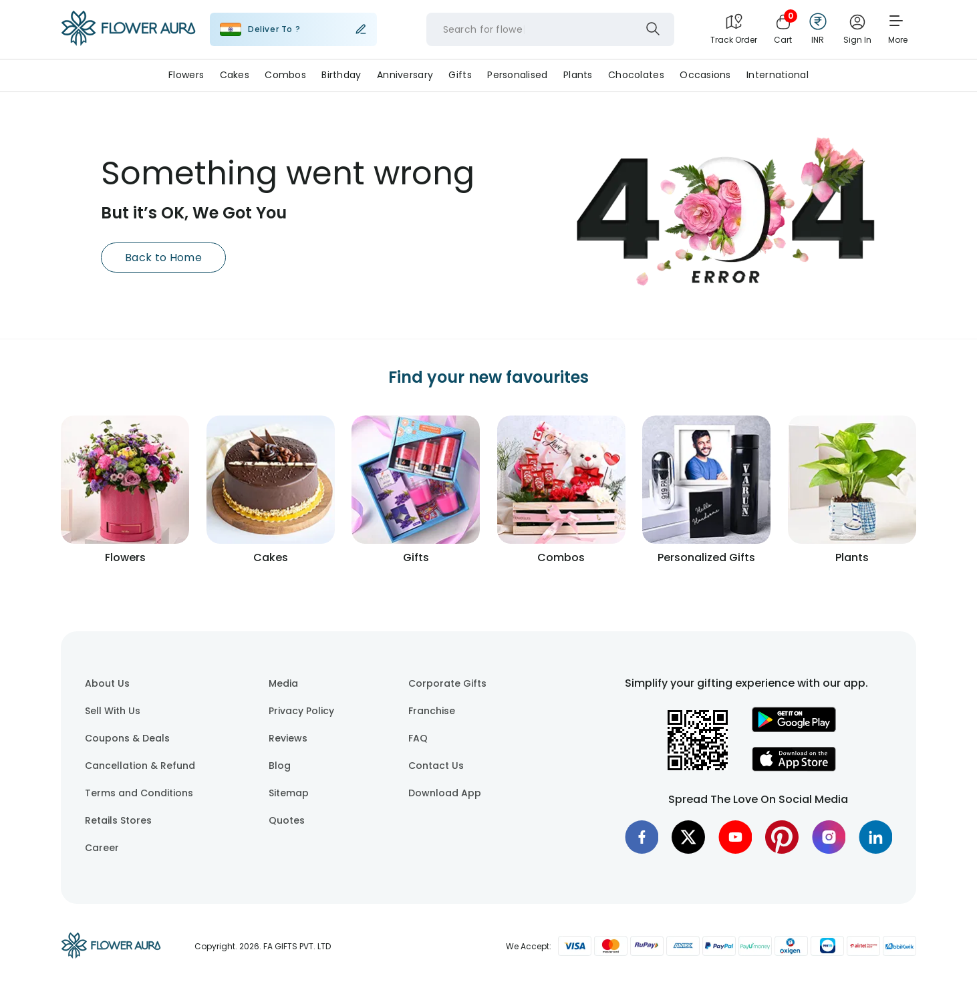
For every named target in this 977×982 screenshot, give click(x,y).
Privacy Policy (301, 710)
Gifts (459, 74)
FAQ (418, 738)
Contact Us (436, 765)
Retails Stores (118, 820)
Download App (444, 793)
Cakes (234, 74)
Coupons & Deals (127, 738)
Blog (280, 765)
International (777, 74)
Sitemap (289, 793)
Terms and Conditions (139, 793)
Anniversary (405, 74)
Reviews (288, 738)
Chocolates (636, 74)
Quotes (287, 820)
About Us (107, 683)
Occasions (705, 74)
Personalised (517, 74)
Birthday (341, 74)
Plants (578, 74)
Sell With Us (112, 710)
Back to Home (163, 257)
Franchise (431, 710)
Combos (285, 74)
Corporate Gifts (447, 683)
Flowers (186, 74)
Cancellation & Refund (140, 765)
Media (283, 683)
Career (102, 847)
